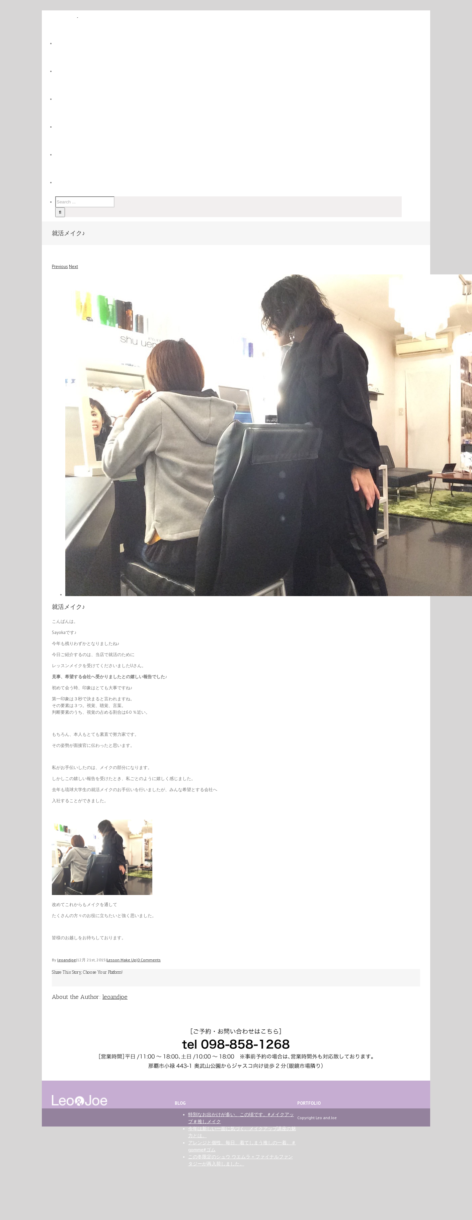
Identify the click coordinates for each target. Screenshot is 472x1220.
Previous (60, 266)
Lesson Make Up (121, 959)
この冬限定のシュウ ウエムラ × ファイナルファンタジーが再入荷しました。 (240, 1160)
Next (73, 266)
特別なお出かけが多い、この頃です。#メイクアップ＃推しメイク (241, 1118)
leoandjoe (66, 959)
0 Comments (149, 959)
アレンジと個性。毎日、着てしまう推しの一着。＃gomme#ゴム (242, 1146)
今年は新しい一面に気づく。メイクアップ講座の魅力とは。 (242, 1132)
